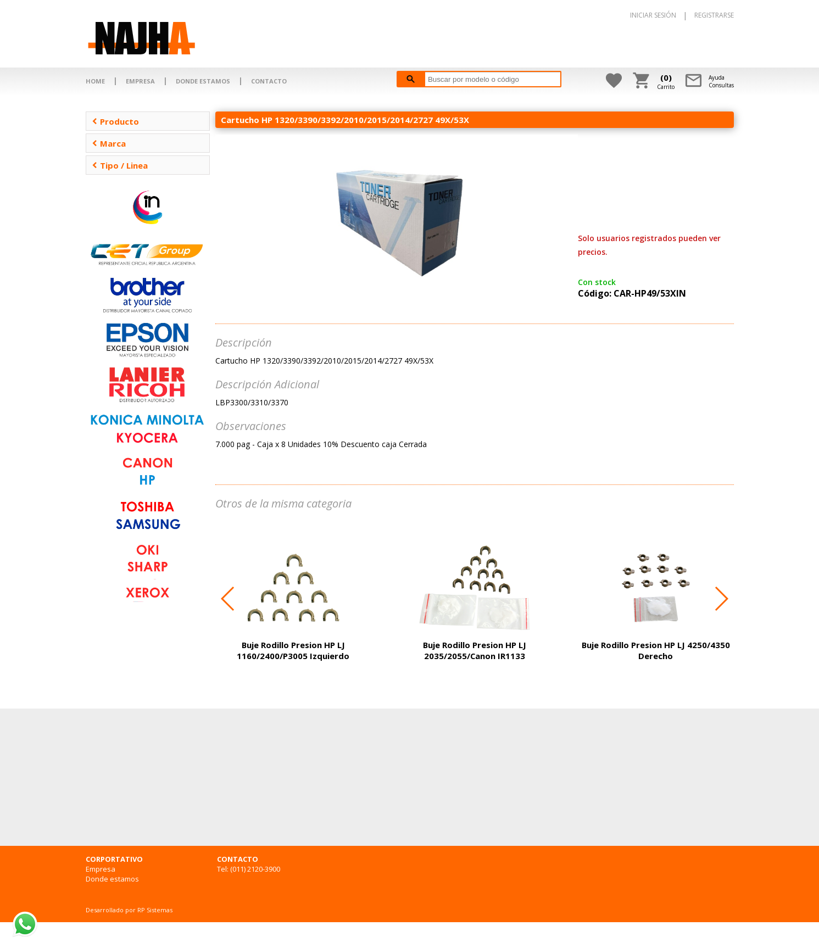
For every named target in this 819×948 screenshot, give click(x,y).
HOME (95, 81)
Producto (115, 121)
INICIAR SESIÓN (653, 15)
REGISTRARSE (714, 15)
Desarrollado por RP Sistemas (129, 910)
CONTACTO (269, 81)
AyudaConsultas (721, 81)
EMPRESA (140, 81)
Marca (109, 143)
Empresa (100, 869)
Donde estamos (112, 879)
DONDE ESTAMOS (203, 81)
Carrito (666, 81)
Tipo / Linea (120, 165)
